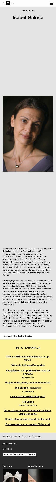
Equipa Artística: (10, 336)
